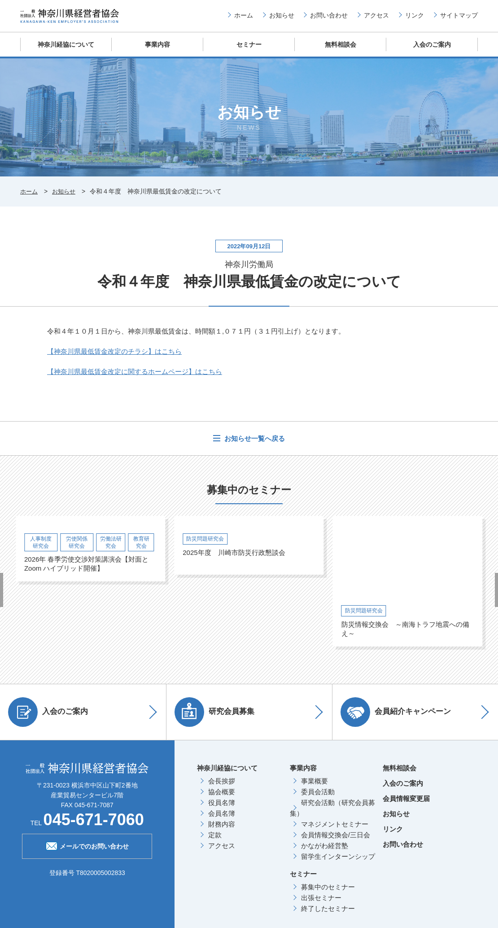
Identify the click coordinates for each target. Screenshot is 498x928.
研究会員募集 (218, 719)
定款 (215, 841)
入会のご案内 (432, 51)
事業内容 (157, 51)
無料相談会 (341, 51)
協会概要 (221, 798)
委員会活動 (318, 798)
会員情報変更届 (406, 805)
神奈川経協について (66, 51)
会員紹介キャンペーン (399, 719)
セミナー (249, 51)
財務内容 (221, 831)
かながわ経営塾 (324, 852)
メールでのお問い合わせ (87, 852)
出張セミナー (321, 904)
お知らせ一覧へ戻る (254, 445)
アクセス (376, 18)
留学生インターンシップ (338, 863)
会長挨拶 (221, 788)
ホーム (243, 18)
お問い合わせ (329, 18)
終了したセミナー (328, 915)
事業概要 (314, 788)
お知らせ (281, 18)
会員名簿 (221, 820)
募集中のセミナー (328, 893)
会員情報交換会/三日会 (335, 841)
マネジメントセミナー (334, 831)
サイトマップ (459, 18)
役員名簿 (221, 809)
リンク (414, 18)
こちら (114, 358)
